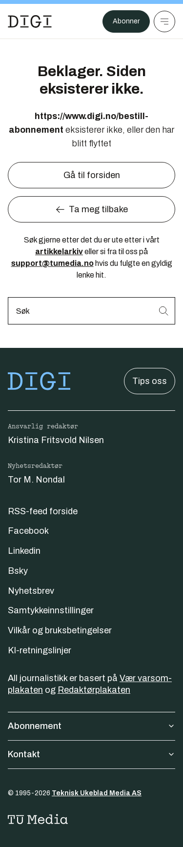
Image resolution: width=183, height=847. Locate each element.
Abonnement (91, 726)
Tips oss (149, 381)
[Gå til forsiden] (30, 21)
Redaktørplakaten (94, 690)
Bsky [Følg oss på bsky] (18, 571)
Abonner (126, 21)
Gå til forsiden (91, 175)
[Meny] (164, 21)
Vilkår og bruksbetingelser (60, 630)
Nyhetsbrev (31, 591)
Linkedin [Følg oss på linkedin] (24, 551)
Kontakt (91, 754)
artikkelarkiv (59, 251)
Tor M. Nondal (36, 479)
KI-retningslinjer (39, 650)
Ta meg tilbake (91, 209)
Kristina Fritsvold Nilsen (56, 440)
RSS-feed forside (43, 511)
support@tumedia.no (52, 263)
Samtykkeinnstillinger (51, 610)
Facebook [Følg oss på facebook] (28, 531)
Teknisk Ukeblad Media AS (97, 793)
